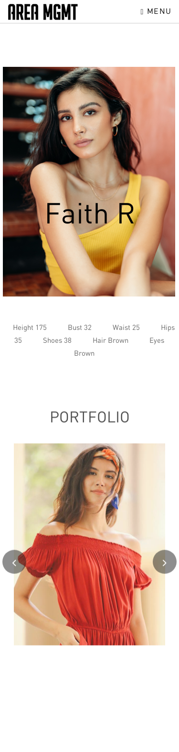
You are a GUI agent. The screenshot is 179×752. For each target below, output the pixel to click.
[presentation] (14, 566)
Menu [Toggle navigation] (156, 11)
